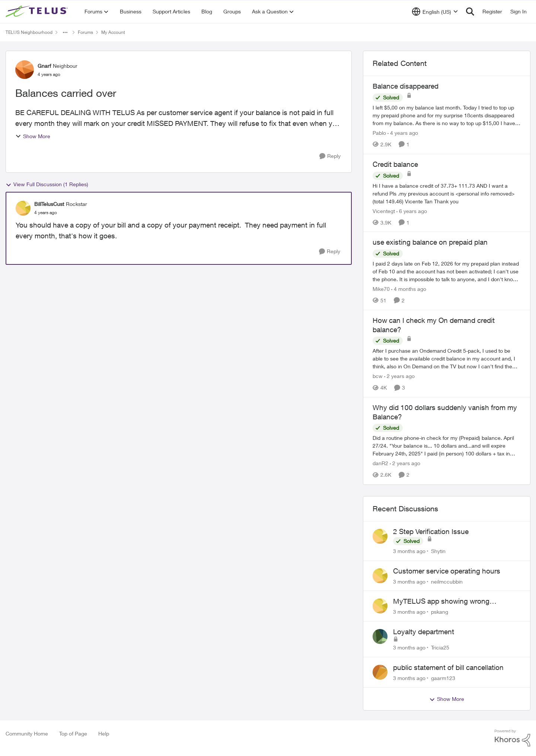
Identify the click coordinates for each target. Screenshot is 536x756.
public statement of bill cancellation (448, 667)
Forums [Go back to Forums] (85, 32)
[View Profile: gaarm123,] (380, 672)
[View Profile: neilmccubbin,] (380, 575)
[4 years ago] (402, 133)
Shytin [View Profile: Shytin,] (438, 551)
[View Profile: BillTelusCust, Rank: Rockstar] (23, 208)
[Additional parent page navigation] (65, 32)
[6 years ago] (411, 211)
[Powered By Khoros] (512, 738)
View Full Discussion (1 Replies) (47, 184)
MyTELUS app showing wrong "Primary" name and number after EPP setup (453, 601)
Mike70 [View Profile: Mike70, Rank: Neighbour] (381, 289)
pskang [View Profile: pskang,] (439, 612)
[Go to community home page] (38, 12)
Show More (32, 136)
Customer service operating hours (446, 571)
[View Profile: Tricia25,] (380, 636)
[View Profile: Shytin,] (380, 536)
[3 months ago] (409, 551)
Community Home (27, 733)
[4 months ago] (408, 289)
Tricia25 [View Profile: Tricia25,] (440, 647)
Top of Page (73, 733)
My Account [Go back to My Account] (113, 32)
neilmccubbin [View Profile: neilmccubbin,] (447, 581)
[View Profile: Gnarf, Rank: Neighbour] (24, 69)
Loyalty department (423, 632)
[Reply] (330, 156)
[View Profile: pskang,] (380, 605)
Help (103, 733)
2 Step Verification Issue (431, 531)
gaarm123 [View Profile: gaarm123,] (443, 677)
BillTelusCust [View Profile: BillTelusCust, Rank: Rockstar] (49, 204)
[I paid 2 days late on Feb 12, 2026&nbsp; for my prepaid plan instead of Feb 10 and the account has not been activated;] (447, 271)
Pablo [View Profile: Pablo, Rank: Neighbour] (379, 133)
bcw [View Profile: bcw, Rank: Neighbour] (378, 376)
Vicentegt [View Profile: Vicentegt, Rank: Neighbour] (384, 210)
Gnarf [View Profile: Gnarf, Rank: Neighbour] (44, 66)
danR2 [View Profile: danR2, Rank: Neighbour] (380, 463)
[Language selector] (435, 11)
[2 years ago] (399, 376)
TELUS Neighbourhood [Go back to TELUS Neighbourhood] (29, 32)
